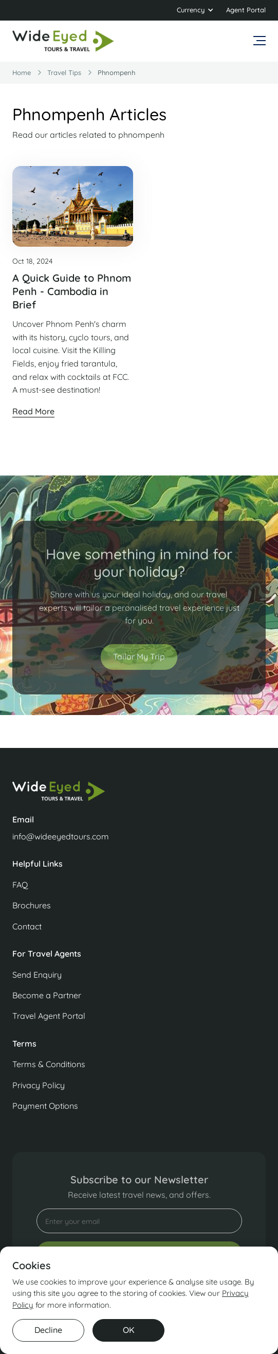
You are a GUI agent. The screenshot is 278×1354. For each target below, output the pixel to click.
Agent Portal (246, 10)
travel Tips (64, 72)
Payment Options (45, 1106)
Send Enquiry (37, 974)
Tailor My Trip (139, 662)
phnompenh (116, 72)
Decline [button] (48, 1330)
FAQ (20, 885)
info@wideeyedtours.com (60, 836)
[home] (63, 41)
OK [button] (129, 1330)
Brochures (31, 905)
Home (21, 72)
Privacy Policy (38, 1085)
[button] (195, 10)
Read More (33, 411)
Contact (27, 926)
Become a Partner (46, 995)
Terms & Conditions (48, 1064)
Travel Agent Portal (48, 1016)
